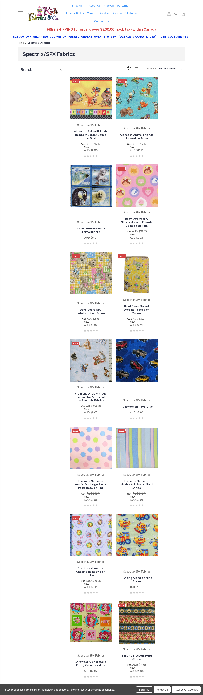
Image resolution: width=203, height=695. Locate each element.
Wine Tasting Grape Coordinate (127, 539)
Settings (144, 689)
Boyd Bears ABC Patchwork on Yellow (127, 216)
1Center (181, 683)
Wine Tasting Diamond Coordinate (167, 468)
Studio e (111, 614)
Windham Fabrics (116, 619)
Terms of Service (98, 13)
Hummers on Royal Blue (127, 309)
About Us (94, 5)
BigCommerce (70, 683)
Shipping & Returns (124, 13)
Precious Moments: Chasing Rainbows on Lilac (127, 382)
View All (110, 624)
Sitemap (86, 683)
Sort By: (151, 68)
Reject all (162, 689)
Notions (153, 619)
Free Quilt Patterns (117, 5)
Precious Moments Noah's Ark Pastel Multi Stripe (88, 382)
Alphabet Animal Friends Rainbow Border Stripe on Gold (87, 130)
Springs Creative (115, 609)
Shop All (78, 5)
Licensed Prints (157, 598)
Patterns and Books (160, 624)
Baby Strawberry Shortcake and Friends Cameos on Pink (88, 214)
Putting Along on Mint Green (167, 390)
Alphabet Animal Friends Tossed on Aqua (127, 132)
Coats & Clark (114, 593)
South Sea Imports (117, 598)
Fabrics (152, 593)
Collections (155, 609)
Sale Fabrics (155, 614)
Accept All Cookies (186, 689)
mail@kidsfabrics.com (35, 602)
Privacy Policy (75, 13)
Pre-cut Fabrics (157, 603)
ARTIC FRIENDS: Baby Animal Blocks (167, 140)
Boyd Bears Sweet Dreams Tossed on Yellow (167, 216)
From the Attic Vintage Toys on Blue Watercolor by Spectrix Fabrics (88, 299)
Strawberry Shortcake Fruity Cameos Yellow (88, 466)
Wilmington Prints (116, 603)
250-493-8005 (32, 596)
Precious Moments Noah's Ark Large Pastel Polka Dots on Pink (167, 299)
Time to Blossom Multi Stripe (127, 461)
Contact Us (101, 21)
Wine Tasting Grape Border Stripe (87, 539)
